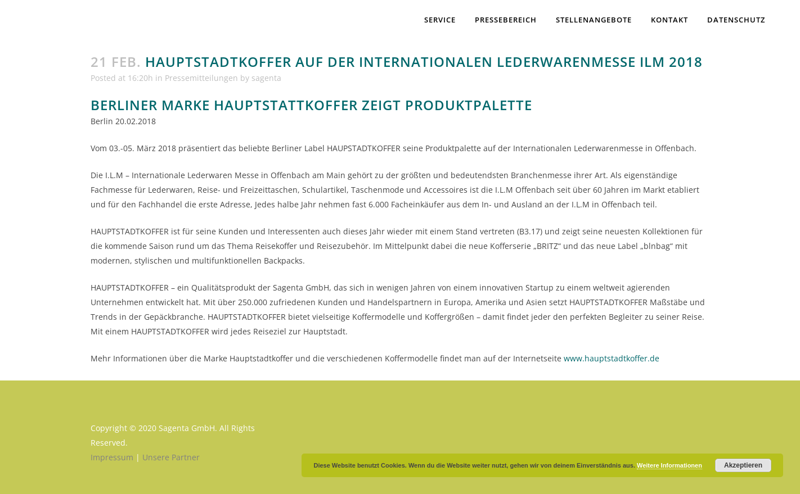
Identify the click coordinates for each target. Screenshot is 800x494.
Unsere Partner (172, 457)
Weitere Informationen (669, 465)
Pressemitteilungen (201, 77)
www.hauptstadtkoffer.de (611, 358)
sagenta (266, 77)
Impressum (112, 457)
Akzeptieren (743, 465)
